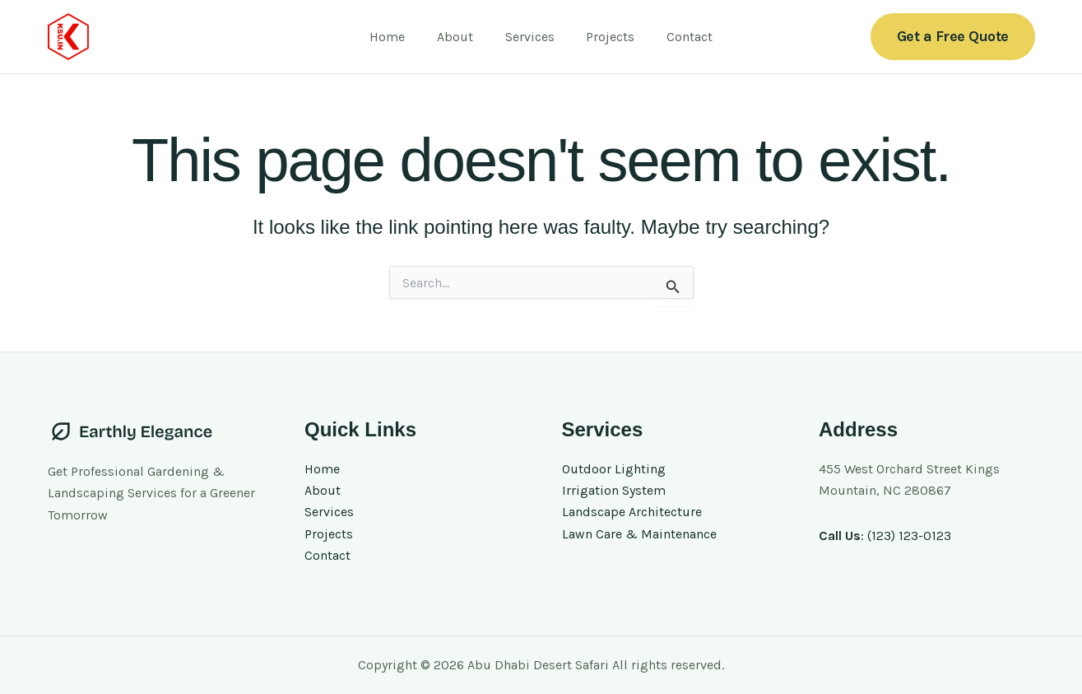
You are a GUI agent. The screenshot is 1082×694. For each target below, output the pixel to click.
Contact (679, 36)
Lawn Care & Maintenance (639, 534)
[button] (953, 36)
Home (398, 36)
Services (530, 36)
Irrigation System (614, 490)
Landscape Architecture (632, 512)
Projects (605, 36)
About (461, 36)
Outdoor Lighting (614, 469)
